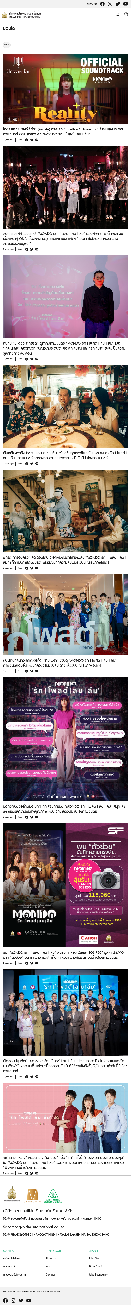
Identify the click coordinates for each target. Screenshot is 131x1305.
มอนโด (9, 28)
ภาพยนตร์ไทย (11, 1266)
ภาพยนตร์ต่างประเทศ (15, 1274)
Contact (50, 1274)
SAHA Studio (95, 1266)
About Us (51, 1258)
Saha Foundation (98, 1274)
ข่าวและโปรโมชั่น (12, 1258)
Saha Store (94, 1258)
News (6, 45)
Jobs (48, 1266)
